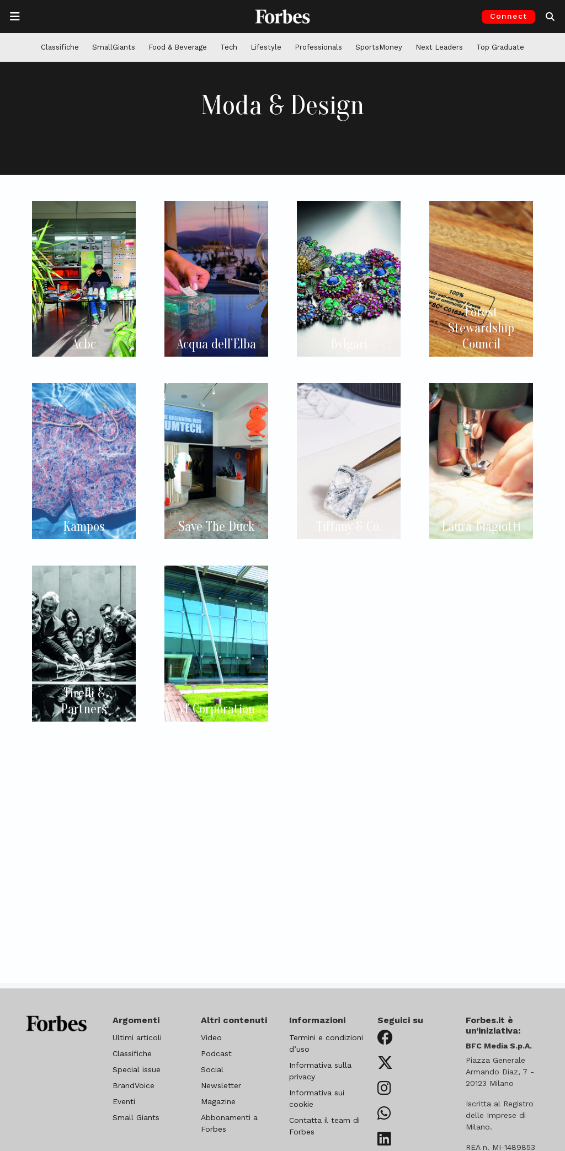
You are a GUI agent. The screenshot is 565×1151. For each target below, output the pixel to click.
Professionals (318, 47)
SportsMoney (378, 47)
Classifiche (60, 47)
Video (211, 1037)
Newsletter (221, 1085)
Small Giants (136, 1117)
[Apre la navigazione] (15, 16)
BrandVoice (133, 1085)
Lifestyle (265, 47)
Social (212, 1069)
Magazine (218, 1101)
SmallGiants (113, 47)
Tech (228, 47)
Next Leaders (439, 47)
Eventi (124, 1101)
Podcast (216, 1053)
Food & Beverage (177, 47)
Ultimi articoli (137, 1037)
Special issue (137, 1069)
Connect (508, 16)
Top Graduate (500, 47)
